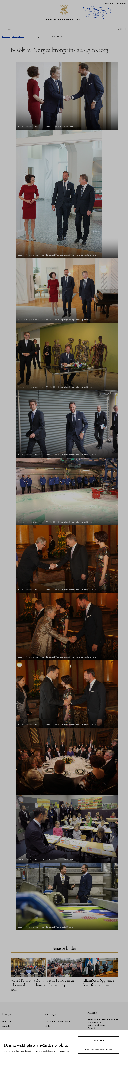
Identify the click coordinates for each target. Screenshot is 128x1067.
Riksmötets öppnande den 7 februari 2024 (98, 982)
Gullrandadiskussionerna (57, 1021)
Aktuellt (6, 1026)
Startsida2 (7, 1021)
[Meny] (7, 29)
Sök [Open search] (120, 29)
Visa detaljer (98, 1057)
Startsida (6, 37)
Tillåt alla (99, 1040)
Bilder (48, 1026)
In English (121, 3)
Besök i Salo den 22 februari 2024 (60, 982)
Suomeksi (109, 3)
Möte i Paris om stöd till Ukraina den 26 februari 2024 (28, 985)
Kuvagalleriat (18, 37)
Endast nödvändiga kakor (98, 1049)
